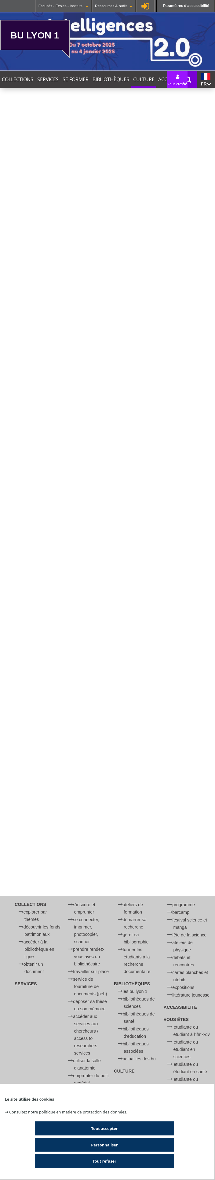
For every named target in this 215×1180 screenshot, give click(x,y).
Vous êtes (176, 1019)
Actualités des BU (139, 1058)
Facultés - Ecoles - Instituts (63, 6)
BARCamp (180, 912)
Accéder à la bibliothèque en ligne (39, 949)
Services (48, 79)
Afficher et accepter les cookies (84, 828)
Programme (183, 904)
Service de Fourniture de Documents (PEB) (90, 986)
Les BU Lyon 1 (135, 991)
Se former (76, 79)
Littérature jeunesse (191, 995)
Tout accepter (104, 1128)
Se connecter (145, 6)
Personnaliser (104, 1145)
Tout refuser (104, 1161)
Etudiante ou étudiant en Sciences (185, 1049)
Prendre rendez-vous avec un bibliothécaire (88, 956)
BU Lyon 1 (34, 35)
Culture (144, 79)
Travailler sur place (91, 971)
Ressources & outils (114, 6)
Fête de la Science (189, 934)
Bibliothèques (111, 79)
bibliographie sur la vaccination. (86, 758)
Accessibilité (180, 1007)
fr (206, 79)
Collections (17, 79)
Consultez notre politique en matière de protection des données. (68, 1112)
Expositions (183, 987)
